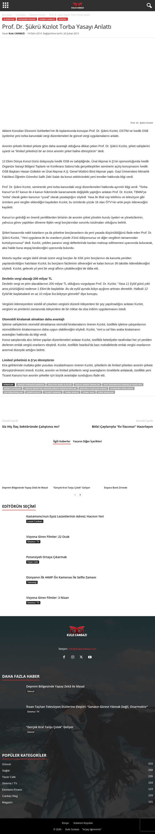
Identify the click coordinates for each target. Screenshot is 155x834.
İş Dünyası (21, 14)
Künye (65, 822)
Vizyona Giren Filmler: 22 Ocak (48, 537)
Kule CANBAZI (17, 33)
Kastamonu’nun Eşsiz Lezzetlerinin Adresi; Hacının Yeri (65, 516)
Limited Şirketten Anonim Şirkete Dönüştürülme (50, 388)
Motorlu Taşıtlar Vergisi (93, 388)
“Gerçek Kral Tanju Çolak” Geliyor (71, 487)
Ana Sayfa (7, 14)
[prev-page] (75, 494)
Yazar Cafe (32, 561)
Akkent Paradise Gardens (31, 384)
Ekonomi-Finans (37, 14)
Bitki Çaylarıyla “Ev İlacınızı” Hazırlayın (122, 426)
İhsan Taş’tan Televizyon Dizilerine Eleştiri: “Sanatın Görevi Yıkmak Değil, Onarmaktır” (87, 707)
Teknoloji (32, 582)
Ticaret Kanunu (52, 392)
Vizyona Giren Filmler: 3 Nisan (47, 598)
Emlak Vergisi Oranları (87, 384)
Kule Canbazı (72, 829)
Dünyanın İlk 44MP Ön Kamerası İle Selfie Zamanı (61, 577)
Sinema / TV (33, 541)
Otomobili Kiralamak (121, 388)
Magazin (7, 802)
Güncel (63, 19)
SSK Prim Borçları (13, 392)
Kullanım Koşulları (83, 822)
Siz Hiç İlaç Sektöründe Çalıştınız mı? (30, 426)
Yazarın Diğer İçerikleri (87, 441)
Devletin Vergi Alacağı (60, 384)
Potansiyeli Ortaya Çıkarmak (46, 557)
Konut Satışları (12, 388)
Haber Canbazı (47, 19)
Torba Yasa (88, 392)
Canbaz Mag (10, 796)
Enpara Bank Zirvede (115, 487)
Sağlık (6, 770)
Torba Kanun (72, 392)
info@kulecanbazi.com (82, 648)
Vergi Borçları (106, 392)
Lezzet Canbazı (34, 521)
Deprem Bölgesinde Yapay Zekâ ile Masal (25, 487)
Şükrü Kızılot (34, 392)
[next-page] (80, 494)
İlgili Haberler (61, 441)
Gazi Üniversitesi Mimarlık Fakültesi (123, 384)
